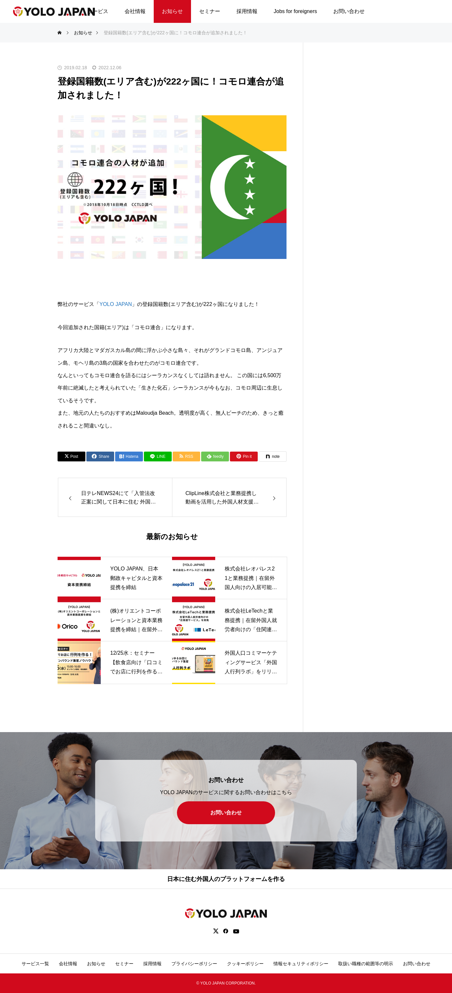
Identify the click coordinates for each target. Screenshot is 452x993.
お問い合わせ (349, 11)
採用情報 (246, 11)
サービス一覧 (35, 963)
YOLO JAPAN (115, 304)
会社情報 (135, 11)
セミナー (209, 11)
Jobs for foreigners (295, 11)
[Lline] (158, 456)
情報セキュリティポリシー (300, 963)
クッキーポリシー (245, 963)
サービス (97, 11)
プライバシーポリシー (194, 963)
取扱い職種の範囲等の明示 (365, 963)
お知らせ (172, 11)
